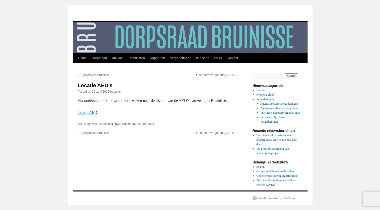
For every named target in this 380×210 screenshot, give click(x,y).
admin (118, 91)
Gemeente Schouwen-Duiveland (275, 171)
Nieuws (117, 58)
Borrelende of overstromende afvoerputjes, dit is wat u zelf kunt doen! (276, 139)
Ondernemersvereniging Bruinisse (276, 175)
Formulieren (136, 58)
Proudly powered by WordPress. (277, 198)
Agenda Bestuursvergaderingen (279, 103)
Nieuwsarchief (265, 94)
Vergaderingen (180, 58)
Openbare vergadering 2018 (216, 75)
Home (82, 58)
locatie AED (87, 112)
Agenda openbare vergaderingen (279, 108)
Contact (232, 58)
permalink (148, 124)
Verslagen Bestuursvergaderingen (280, 112)
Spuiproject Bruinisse (94, 75)
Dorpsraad (99, 58)
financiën (202, 58)
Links (218, 58)
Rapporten (157, 58)
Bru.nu (260, 166)
